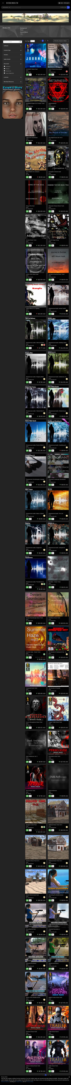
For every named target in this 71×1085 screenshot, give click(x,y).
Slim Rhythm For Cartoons (32, 171)
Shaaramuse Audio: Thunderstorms (35, 581)
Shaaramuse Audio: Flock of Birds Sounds (36, 445)
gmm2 (29, 759)
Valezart (29, 72)
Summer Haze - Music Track (33, 652)
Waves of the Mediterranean (33, 997)
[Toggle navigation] (3, 3)
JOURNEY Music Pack (31, 69)
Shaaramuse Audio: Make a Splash (35, 513)
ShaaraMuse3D (53, 311)
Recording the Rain (31, 929)
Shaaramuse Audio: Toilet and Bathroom (36, 342)
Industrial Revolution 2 (54, 929)
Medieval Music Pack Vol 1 (32, 860)
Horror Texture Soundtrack (55, 69)
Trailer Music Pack (53, 1065)
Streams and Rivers (54, 963)
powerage (52, 654)
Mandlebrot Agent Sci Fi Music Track (35, 103)
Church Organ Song (54, 240)
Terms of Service (5, 1081)
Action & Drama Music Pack (33, 1065)
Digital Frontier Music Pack (55, 997)
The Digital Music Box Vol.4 (55, 137)
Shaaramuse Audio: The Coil (56, 513)
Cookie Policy (19, 1081)
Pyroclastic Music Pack (54, 756)
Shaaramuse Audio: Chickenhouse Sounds (59, 411)
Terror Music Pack (30, 790)
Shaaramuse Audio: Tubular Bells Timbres (36, 411)
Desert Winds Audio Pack (32, 895)
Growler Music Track (31, 240)
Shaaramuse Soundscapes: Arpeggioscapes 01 (38, 479)
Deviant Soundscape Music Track (34, 617)
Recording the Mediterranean (56, 895)
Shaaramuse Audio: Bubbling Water (58, 342)
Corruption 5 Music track (55, 171)
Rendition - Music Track (54, 581)
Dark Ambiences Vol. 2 (31, 756)
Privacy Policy (30, 1081)
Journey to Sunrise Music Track (56, 274)
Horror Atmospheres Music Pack (34, 722)
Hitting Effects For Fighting (32, 308)
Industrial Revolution (31, 963)
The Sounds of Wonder (54, 688)
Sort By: (60, 40)
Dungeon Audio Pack (31, 824)
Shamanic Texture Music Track (56, 205)
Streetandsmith (53, 140)
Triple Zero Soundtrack (31, 137)
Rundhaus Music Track (54, 617)
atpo (28, 174)
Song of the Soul (30, 205)
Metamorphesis (52, 103)
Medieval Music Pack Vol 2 (55, 860)
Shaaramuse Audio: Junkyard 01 (57, 547)
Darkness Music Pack (31, 1031)
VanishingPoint (31, 827)
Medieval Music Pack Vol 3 (55, 824)
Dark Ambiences (53, 790)
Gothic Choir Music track (32, 274)
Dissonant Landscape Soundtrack (57, 479)
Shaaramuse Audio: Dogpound (33, 547)
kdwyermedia (53, 72)
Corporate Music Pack (31, 688)
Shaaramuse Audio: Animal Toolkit (57, 308)
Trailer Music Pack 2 (54, 1031)
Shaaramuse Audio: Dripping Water (35, 376)
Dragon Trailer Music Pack (55, 722)
